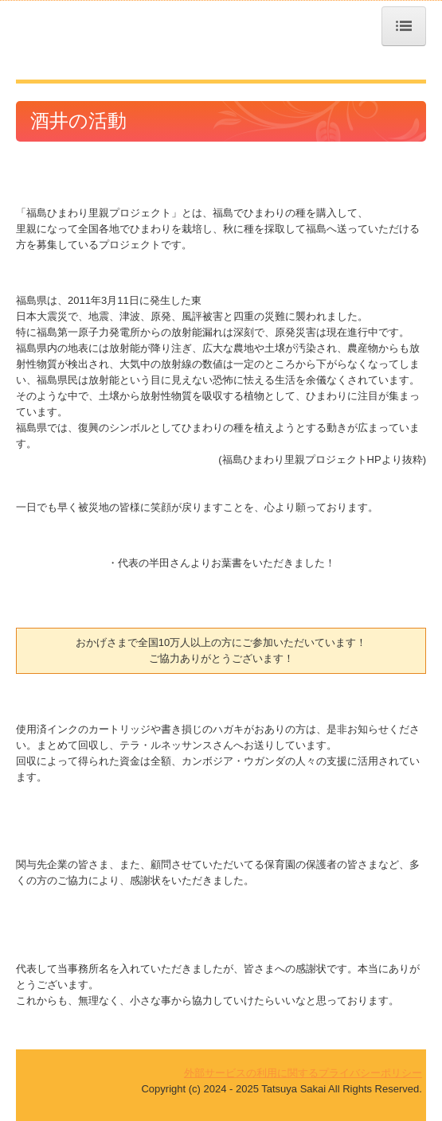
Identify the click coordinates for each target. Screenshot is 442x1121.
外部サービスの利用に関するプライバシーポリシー (303, 1073)
